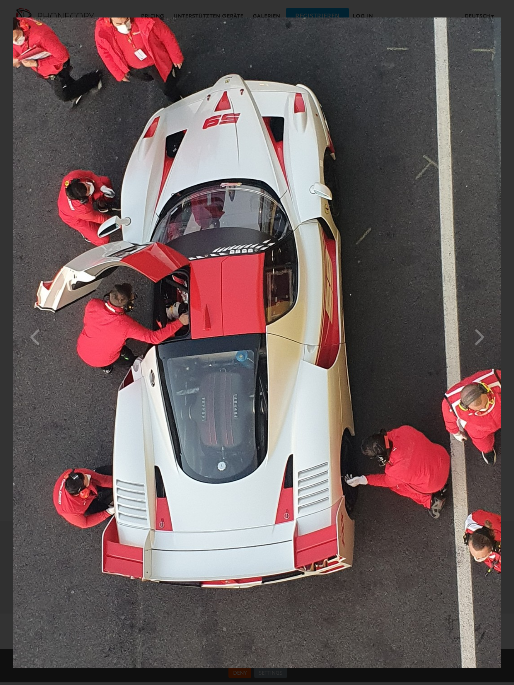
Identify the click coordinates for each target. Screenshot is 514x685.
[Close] (499, 19)
